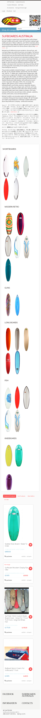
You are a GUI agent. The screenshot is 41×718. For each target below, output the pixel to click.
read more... (15, 112)
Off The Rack (11, 2)
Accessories (10, 8)
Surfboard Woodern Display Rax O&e (16, 569)
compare (29, 556)
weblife (23, 714)
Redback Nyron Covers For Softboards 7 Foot (14, 669)
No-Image (7, 564)
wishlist (24, 556)
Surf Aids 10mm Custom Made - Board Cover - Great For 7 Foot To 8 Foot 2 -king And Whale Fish (16, 619)
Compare (13, 20)
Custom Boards (20, 2)
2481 (16, 712)
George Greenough (20, 8)
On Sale (6, 499)
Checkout (9, 11)
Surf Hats (20, 5)
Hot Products (21, 496)
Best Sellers (31, 496)
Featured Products (9, 496)
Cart (14, 11)
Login (3, 11)
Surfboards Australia (9, 712)
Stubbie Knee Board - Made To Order (16, 545)
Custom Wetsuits (12, 5)
